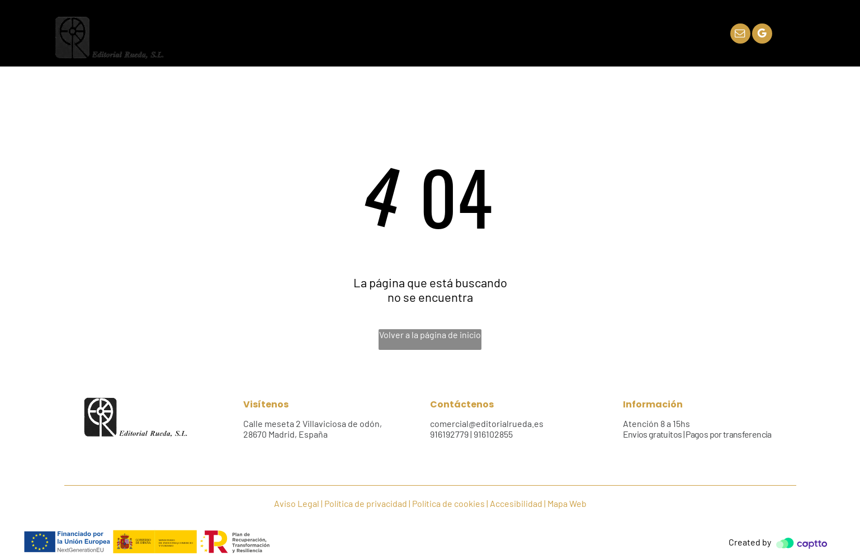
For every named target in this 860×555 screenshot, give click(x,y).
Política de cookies (448, 503)
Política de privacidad (365, 503)
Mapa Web (567, 503)
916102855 (493, 434)
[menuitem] (296, 34)
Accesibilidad (516, 503)
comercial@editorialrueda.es (487, 423)
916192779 (449, 434)
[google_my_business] (762, 34)
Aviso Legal (296, 503)
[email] (740, 34)
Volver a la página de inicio (430, 334)
